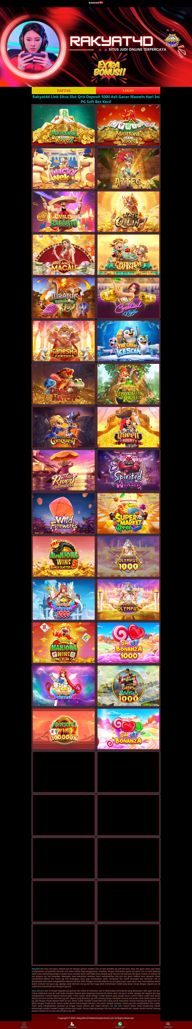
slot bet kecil (116, 1006)
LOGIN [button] (128, 90)
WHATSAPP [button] (120, 1025)
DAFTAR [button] (64, 90)
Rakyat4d (36, 969)
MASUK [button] (24, 1025)
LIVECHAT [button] (168, 1025)
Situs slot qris (38, 990)
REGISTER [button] (72, 1025)
